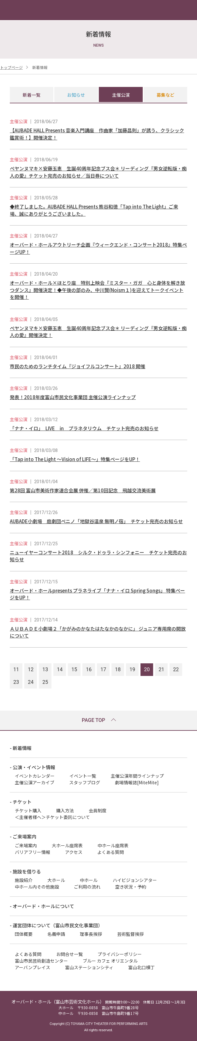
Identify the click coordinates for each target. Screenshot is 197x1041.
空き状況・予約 (130, 887)
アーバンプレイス (32, 967)
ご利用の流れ (87, 887)
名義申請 (56, 934)
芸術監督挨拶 (130, 934)
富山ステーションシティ (89, 967)
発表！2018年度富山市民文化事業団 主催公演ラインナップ (73, 397)
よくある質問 (110, 852)
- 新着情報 (21, 748)
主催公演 (121, 95)
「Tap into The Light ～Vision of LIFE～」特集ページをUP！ (75, 459)
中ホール (89, 880)
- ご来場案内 (23, 836)
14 (60, 669)
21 (161, 669)
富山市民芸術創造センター (41, 961)
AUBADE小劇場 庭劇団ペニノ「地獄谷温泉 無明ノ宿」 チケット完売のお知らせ (96, 521)
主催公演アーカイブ (34, 782)
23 (16, 682)
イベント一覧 (82, 776)
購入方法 (65, 810)
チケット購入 (28, 810)
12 (30, 669)
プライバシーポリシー (120, 954)
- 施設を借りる (25, 871)
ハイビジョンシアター (135, 880)
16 (89, 669)
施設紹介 (24, 880)
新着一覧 (31, 95)
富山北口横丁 (141, 967)
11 (16, 669)
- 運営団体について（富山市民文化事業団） (56, 925)
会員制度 (97, 810)
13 (45, 669)
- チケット (21, 801)
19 (132, 669)
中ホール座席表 (113, 845)
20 (147, 669)
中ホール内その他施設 (37, 887)
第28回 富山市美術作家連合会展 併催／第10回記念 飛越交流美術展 (83, 490)
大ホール (56, 880)
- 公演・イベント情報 (32, 767)
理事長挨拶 (91, 934)
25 (45, 682)
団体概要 (24, 934)
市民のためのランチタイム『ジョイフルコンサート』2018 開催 (77, 366)
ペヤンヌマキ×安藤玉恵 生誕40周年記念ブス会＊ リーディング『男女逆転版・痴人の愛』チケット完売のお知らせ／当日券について (98, 172)
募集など (165, 95)
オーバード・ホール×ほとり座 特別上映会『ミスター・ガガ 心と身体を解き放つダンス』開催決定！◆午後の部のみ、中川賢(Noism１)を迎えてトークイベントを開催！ (97, 289)
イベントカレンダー (35, 776)
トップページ (11, 67)
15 (74, 669)
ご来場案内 (26, 845)
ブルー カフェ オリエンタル (110, 961)
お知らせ (76, 95)
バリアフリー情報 (32, 852)
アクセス (73, 852)
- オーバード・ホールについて (42, 906)
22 (176, 669)
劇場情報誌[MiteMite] (137, 782)
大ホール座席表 (67, 845)
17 (103, 669)
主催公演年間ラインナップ (137, 776)
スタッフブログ (84, 782)
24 (30, 682)
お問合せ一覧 (69, 954)
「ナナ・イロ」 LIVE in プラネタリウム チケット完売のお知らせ (84, 428)
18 (118, 669)
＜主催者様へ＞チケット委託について (52, 817)
